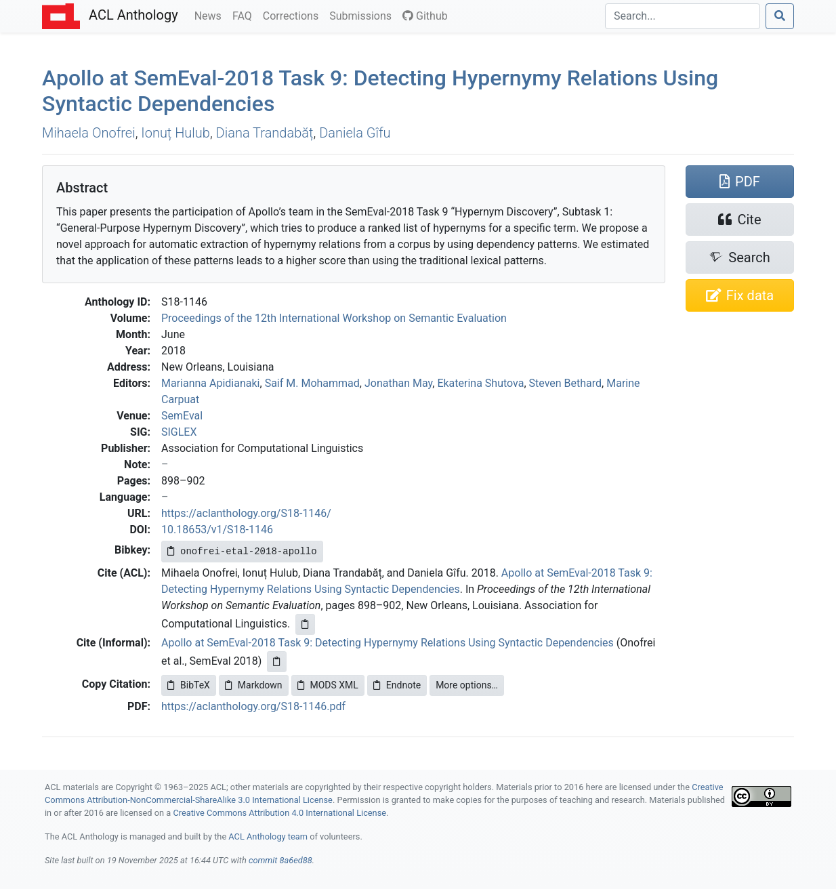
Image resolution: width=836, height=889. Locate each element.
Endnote (397, 685)
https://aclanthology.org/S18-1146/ (246, 513)
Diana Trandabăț (265, 133)
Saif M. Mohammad (312, 383)
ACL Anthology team (268, 836)
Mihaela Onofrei (88, 133)
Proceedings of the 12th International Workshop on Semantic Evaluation (334, 318)
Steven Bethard (565, 383)
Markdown (254, 685)
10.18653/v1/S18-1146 (217, 529)
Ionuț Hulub (175, 133)
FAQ (244, 14)
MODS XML (327, 685)
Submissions (363, 14)
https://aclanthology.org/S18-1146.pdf (253, 706)
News (210, 14)
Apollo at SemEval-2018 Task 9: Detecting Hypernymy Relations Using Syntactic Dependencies (387, 642)
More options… (467, 685)
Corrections (293, 14)
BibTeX (188, 685)
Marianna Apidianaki (210, 383)
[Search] (682, 16)
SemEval (182, 415)
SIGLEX (179, 432)
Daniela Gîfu (354, 133)
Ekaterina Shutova (480, 383)
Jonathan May (398, 383)
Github (425, 15)
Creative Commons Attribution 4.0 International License (279, 813)
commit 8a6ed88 (280, 860)
